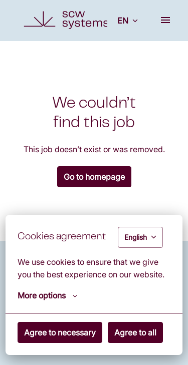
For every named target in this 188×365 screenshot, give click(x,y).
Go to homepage (94, 177)
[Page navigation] (165, 20)
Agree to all (135, 332)
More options (47, 295)
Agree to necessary (60, 332)
